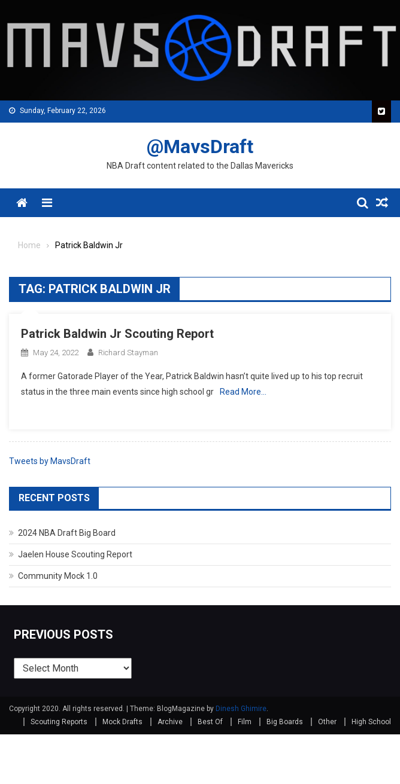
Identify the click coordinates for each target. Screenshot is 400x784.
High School (371, 722)
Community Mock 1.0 (58, 576)
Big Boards (284, 722)
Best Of (210, 722)
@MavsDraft (200, 146)
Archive (170, 722)
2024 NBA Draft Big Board (67, 533)
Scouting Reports (59, 722)
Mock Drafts (122, 722)
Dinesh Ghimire (241, 708)
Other (327, 722)
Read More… (243, 391)
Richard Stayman (128, 352)
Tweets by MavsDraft (49, 461)
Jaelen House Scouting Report (75, 554)
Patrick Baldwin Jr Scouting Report (117, 334)
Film (244, 722)
